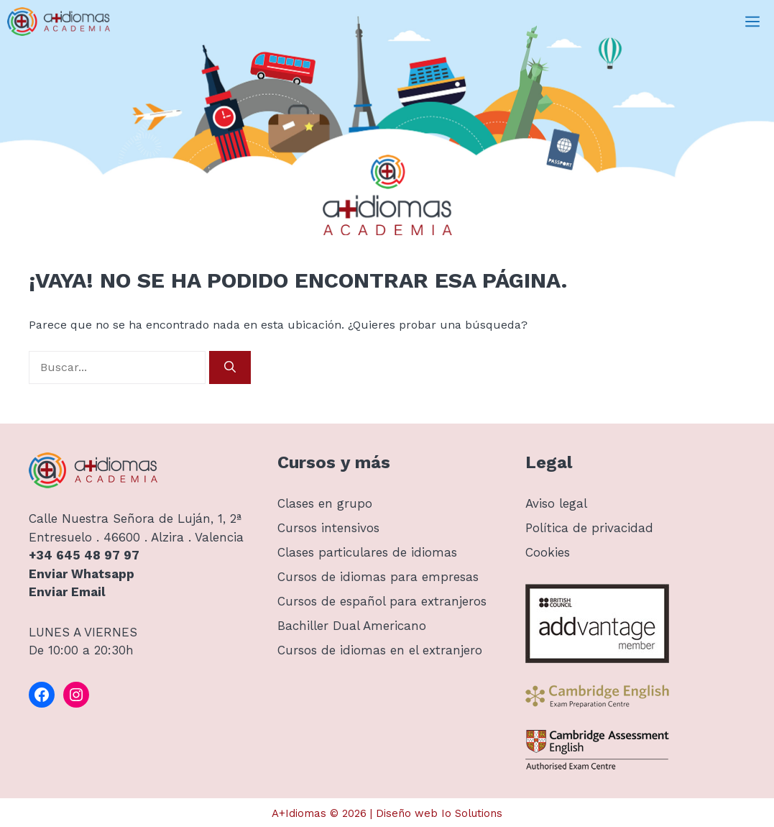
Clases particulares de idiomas (367, 552)
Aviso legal (556, 503)
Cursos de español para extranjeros (382, 601)
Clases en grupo (324, 503)
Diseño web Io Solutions (439, 813)
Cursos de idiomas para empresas (378, 577)
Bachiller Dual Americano (351, 625)
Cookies (547, 552)
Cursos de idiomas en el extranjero (379, 650)
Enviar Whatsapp (81, 574)
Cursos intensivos (328, 528)
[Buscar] (230, 367)
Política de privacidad (589, 528)
